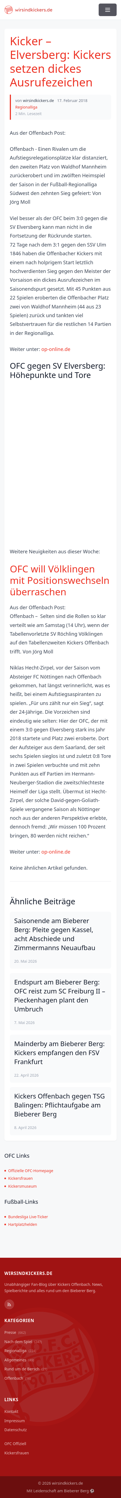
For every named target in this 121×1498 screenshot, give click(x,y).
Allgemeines (19, 1359)
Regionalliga (26, 107)
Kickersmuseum (20, 1186)
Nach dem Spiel (23, 1341)
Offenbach (17, 1378)
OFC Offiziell (15, 1443)
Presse (15, 1332)
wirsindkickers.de (38, 100)
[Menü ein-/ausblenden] (108, 10)
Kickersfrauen (18, 1178)
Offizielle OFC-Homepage (28, 1170)
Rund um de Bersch (25, 1368)
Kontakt (11, 1411)
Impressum (14, 1420)
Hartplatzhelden (20, 1224)
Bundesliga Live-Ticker (26, 1216)
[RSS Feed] (9, 1304)
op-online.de (55, 349)
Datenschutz (15, 1429)
